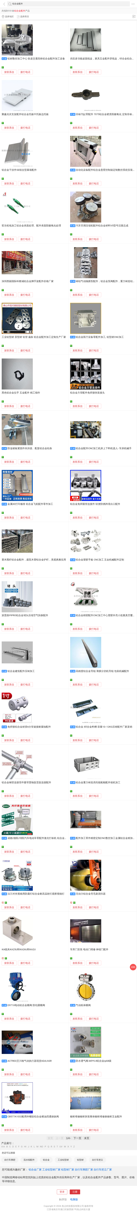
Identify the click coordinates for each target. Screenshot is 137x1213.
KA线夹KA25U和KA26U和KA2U (19, 949)
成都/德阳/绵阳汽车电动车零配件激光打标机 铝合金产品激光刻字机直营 (47, 838)
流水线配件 (29, 1160)
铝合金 (46, 1160)
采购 (133, 967)
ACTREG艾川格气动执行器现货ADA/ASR (30, 1061)
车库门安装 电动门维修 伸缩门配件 (89, 949)
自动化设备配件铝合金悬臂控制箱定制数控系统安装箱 (105, 170)
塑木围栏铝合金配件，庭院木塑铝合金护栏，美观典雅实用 (34, 559)
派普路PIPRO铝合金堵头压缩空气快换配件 (25, 615)
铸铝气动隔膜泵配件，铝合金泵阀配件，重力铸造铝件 (105, 281)
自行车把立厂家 (103, 1169)
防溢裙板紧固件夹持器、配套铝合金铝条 (30, 448)
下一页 (77, 1138)
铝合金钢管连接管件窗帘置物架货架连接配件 (26, 782)
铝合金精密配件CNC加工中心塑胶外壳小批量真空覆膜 (105, 615)
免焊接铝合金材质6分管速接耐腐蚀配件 (29, 726)
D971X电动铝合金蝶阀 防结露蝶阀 (26, 1005)
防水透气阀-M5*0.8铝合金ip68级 (93, 1061)
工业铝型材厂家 (51, 1169)
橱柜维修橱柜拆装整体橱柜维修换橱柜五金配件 (96, 1116)
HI (25, 1147)
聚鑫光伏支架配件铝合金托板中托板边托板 (25, 114)
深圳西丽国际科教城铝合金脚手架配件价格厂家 (28, 281)
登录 (62, 1191)
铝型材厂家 (67, 1169)
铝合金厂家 (35, 1169)
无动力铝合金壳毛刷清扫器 (91, 893)
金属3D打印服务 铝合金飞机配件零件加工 (30, 504)
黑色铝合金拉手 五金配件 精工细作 (21, 392)
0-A (3, 1147)
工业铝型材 (63, 1160)
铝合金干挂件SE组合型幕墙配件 (19, 170)
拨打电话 (25, 72)
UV (60, 1147)
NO (41, 1147)
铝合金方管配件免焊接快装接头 (87, 392)
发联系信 (9, 72)
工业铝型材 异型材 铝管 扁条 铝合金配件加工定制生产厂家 (34, 337)
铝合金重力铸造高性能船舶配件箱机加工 (98, 782)
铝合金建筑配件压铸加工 (21, 671)
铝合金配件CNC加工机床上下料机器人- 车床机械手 (104, 448)
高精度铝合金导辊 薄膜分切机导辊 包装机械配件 (102, 671)
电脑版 (74, 1199)
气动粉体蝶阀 (83, 1005)
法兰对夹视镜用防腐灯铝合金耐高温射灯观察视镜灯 (36, 893)
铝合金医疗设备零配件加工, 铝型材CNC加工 (100, 337)
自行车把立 (97, 1160)
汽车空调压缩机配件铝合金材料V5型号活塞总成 (102, 225)
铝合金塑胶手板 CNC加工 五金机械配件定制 (100, 559)
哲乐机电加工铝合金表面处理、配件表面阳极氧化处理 (31, 225)
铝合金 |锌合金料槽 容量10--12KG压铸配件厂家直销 (104, 726)
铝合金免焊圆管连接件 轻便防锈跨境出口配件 (95, 504)
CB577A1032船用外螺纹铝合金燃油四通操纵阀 (33, 1116)
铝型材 (80, 1160)
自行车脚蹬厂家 (84, 1169)
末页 (86, 1138)
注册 (74, 1191)
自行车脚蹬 (9, 1160)
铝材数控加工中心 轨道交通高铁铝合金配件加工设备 (36, 58)
